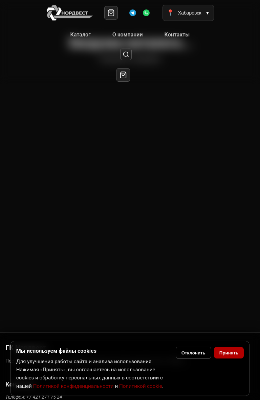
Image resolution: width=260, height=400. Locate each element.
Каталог (80, 34)
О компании (127, 34)
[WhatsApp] (146, 13)
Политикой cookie (140, 386)
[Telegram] (132, 13)
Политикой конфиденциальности (73, 386)
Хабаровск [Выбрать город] (188, 13)
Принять (228, 352)
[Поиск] (126, 54)
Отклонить (193, 352)
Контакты (177, 34)
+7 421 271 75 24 (44, 397)
